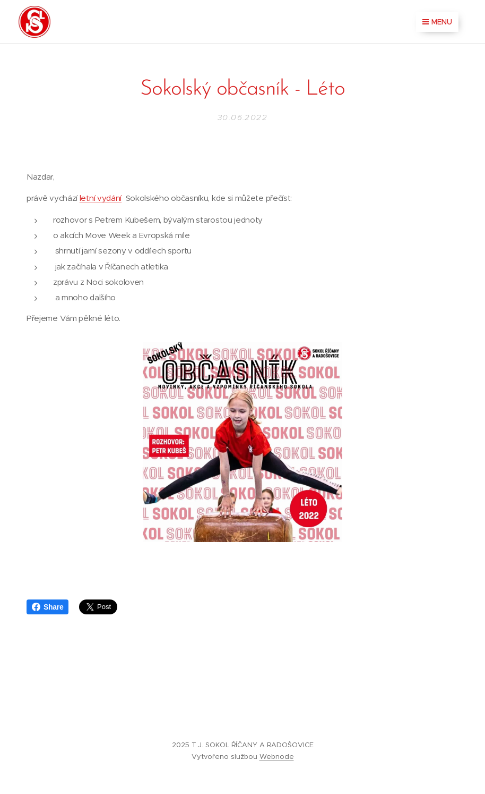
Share (47, 607)
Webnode (276, 756)
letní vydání (101, 198)
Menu (437, 22)
